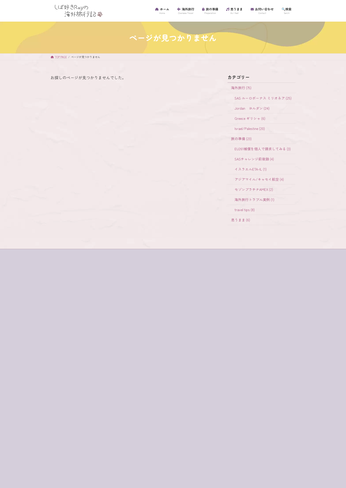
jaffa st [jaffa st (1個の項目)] (96, 349)
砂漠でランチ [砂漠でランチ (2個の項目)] (89, 460)
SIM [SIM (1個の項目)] (56, 357)
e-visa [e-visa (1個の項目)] (86, 342)
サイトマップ (63, 299)
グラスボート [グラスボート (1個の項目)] (95, 386)
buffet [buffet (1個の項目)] (71, 342)
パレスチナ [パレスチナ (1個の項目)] (62, 430)
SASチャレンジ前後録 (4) (254, 158)
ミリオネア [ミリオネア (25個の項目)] (84, 437)
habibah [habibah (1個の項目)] (79, 349)
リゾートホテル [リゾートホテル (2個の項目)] (107, 445)
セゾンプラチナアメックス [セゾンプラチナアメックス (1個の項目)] (72, 408)
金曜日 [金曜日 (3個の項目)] (78, 467)
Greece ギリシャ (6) (250, 118)
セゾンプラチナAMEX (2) (254, 189)
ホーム (59, 292)
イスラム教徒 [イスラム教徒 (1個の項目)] (92, 364)
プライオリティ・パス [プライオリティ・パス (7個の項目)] (108, 430)
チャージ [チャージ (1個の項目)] (95, 415)
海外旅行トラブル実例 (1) (254, 199)
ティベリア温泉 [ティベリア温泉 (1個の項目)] (65, 423)
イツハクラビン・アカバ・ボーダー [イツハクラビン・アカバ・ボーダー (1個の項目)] (79, 371)
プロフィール (63, 315)
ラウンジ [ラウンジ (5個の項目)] (60, 445)
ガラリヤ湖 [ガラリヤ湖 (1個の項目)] (62, 379)
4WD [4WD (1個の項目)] (57, 342)
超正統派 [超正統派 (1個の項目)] (60, 467)
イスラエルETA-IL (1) (251, 169)
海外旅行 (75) (241, 87)
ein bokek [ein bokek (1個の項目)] (60, 349)
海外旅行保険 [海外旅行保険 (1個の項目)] (63, 460)
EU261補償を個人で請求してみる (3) (263, 148)
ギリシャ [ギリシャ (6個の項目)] (105, 379)
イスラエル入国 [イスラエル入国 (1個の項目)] (65, 364)
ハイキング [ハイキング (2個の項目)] (113, 423)
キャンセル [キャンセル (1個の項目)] (84, 379)
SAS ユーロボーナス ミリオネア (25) (263, 97)
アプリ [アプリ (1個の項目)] (93, 357)
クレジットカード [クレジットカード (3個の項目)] (66, 386)
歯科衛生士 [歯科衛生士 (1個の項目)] (107, 452)
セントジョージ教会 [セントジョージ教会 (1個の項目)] (68, 415)
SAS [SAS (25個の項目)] (111, 349)
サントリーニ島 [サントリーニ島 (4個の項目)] (87, 393)
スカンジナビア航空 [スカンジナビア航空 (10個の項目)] (68, 401)
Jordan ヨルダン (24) (252, 108)
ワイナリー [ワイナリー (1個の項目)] (84, 452)
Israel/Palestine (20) (250, 128)
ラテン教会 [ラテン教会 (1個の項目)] (81, 445)
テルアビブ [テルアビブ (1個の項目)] (90, 423)
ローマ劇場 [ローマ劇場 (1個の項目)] (62, 452)
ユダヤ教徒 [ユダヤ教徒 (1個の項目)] (107, 437)
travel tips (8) (245, 209)
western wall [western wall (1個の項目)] (74, 357)
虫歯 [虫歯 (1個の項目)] (108, 460)
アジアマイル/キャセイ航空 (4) (259, 179)
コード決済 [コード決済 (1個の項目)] (62, 393)
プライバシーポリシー (68, 307)
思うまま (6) (240, 219)
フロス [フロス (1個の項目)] (81, 430)
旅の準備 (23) (241, 138)
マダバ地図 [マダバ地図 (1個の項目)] (62, 437)
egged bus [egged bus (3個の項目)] (104, 342)
